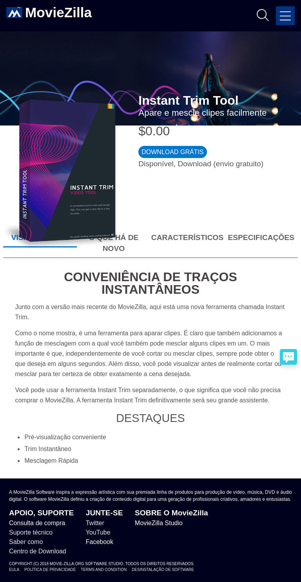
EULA (14, 569)
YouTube (98, 532)
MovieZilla (58, 12)
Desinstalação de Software (163, 569)
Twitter (95, 523)
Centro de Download (37, 551)
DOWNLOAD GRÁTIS (172, 152)
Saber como (26, 541)
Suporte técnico (31, 532)
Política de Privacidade (50, 569)
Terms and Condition (104, 569)
